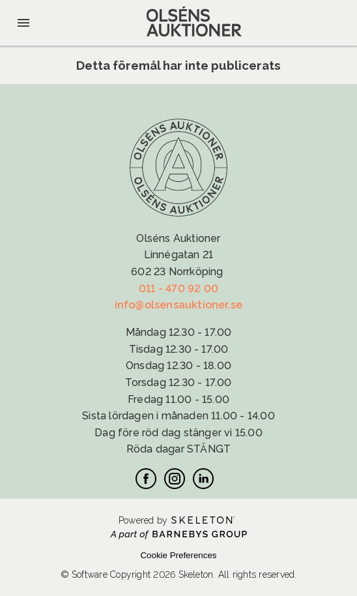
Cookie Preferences (178, 555)
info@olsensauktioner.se (179, 305)
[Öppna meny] (23, 23)
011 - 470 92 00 (178, 288)
